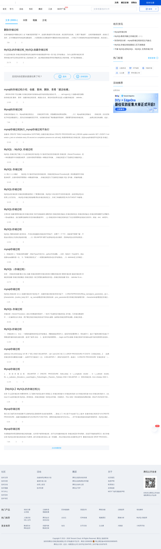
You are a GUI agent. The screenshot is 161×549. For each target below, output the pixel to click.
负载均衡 (46, 526)
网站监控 (27, 528)
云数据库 (121, 510)
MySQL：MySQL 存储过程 (18, 149)
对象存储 (147, 68)
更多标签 (153, 58)
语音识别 (46, 520)
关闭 (156, 96)
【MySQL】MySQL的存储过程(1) (22, 389)
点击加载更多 (56, 448)
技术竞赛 (40, 488)
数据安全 (27, 526)
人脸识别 (27, 518)
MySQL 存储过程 (13, 169)
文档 (116, 2)
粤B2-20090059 (87, 541)
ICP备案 (134, 68)
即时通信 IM (134, 73)
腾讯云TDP (76, 488)
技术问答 (4, 481)
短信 (63, 526)
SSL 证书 (27, 520)
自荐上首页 (41, 484)
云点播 (120, 73)
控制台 (134, 2)
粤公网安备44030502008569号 (106, 541)
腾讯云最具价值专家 (79, 478)
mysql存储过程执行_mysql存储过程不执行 (26, 129)
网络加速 (102, 510)
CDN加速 (83, 518)
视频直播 (46, 512)
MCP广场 (61, 9)
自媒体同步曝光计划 (44, 478)
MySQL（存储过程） (15, 269)
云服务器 (121, 68)
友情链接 (111, 488)
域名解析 (140, 510)
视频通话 (102, 518)
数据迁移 (46, 528)
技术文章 (4, 478)
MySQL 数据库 (142, 518)
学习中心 (4, 491)
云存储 (26, 512)
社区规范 (111, 478)
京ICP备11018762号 (100, 544)
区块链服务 (65, 510)
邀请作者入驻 (42, 481)
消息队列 (83, 510)
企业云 (63, 518)
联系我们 (111, 484)
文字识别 (83, 526)
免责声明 (111, 481)
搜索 (134, 9)
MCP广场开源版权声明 (116, 491)
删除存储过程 (11, 29)
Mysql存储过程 (12, 369)
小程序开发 (141, 526)
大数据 (120, 526)
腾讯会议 (46, 518)
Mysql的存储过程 (13, 109)
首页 (4, 9)
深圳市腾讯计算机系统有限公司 (55, 541)
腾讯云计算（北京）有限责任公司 (66, 544)
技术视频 (4, 488)
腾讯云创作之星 (78, 484)
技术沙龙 (4, 484)
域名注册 (27, 510)
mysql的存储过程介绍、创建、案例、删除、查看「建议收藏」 (37, 89)
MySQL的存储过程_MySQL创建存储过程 (26, 49)
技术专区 (4, 498)
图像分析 (121, 518)
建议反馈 (125, 2)
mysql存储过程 (12, 249)
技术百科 (4, 495)
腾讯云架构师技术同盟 (80, 481)
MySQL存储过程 (13, 189)
